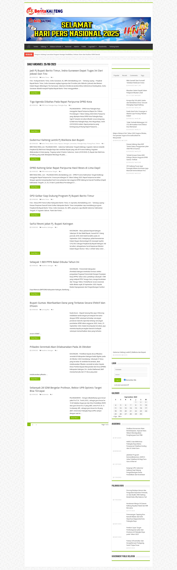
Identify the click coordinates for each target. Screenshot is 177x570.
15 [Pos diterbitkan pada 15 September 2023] (136, 408)
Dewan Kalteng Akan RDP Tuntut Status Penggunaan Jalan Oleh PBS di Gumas (137, 146)
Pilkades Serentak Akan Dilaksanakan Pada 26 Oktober (60, 346)
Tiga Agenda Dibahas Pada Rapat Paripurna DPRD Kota (61, 101)
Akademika (103, 46)
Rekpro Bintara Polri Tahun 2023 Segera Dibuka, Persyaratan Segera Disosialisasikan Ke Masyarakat (130, 135)
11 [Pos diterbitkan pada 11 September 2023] (115, 408)
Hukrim (76, 46)
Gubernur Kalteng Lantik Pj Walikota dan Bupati (57, 140)
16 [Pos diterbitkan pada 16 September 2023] (141, 408)
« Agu (115, 416)
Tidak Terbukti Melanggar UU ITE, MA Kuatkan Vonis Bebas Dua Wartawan (136, 124)
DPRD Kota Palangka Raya (49, 105)
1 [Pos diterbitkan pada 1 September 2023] (135, 402)
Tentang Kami (114, 46)
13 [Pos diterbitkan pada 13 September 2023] (125, 408)
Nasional (68, 46)
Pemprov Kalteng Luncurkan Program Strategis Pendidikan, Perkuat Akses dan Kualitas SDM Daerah (67, 54)
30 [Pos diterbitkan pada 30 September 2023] (141, 414)
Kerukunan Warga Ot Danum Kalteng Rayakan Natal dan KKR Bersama (137, 506)
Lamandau (73, 143)
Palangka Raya (62, 105)
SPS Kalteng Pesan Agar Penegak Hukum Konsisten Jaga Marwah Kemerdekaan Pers (137, 168)
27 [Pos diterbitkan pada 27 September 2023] (125, 414)
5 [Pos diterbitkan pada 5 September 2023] (120, 405)
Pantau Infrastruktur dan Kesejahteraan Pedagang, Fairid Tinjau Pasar (135, 543)
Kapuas (60, 143)
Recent (124, 75)
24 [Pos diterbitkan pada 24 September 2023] (146, 411)
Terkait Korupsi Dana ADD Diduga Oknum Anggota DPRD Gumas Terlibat (137, 157)
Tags (142, 75)
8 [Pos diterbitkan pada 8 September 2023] (135, 405)
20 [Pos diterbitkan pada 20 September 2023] (125, 411)
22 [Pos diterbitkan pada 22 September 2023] (136, 411)
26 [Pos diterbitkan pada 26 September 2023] (120, 414)
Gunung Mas (45, 309)
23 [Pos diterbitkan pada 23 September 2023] (141, 411)
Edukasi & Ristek (55, 46)
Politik (84, 46)
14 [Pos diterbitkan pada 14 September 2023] (131, 408)
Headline (44, 227)
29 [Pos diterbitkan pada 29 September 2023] (136, 414)
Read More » (35, 93)
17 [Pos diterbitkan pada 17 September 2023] (146, 408)
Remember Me (130, 380)
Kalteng (43, 46)
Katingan (66, 143)
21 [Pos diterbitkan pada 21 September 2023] (131, 411)
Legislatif (91, 46)
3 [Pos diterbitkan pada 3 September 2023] (145, 402)
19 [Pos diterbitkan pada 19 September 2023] (120, 411)
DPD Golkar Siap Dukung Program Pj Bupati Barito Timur (62, 195)
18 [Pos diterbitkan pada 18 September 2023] (115, 411)
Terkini (35, 46)
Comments (134, 75)
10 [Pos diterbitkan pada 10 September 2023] (146, 405)
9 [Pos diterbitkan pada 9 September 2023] (140, 405)
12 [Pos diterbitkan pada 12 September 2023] (120, 408)
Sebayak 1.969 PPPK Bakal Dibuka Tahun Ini (54, 262)
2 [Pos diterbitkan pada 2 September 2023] (140, 402)
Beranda (29, 46)
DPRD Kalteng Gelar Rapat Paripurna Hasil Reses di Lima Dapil (65, 167)
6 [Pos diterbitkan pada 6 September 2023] (125, 405)
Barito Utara (54, 143)
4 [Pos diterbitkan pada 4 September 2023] (115, 405)
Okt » (120, 416)
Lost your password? (121, 385)
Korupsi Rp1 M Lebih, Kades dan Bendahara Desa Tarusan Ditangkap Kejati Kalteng (136, 103)
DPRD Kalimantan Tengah (49, 171)
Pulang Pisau (91, 143)
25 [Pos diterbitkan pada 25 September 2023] (115, 414)
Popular (116, 75)
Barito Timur (45, 77)
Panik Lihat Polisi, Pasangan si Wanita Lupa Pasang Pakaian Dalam (136, 113)
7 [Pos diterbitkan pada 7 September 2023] (130, 405)
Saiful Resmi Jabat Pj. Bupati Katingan (51, 223)
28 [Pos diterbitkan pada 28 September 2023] (131, 414)
